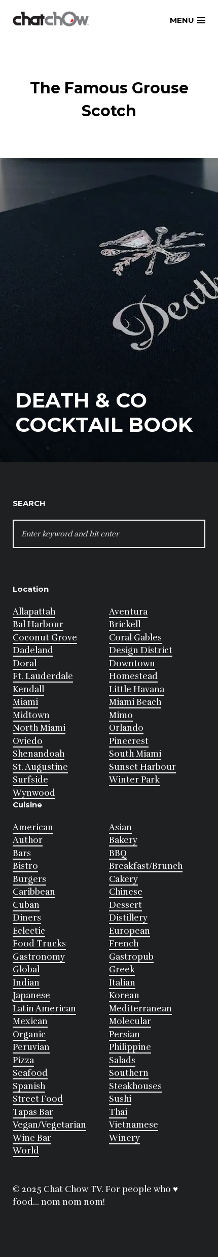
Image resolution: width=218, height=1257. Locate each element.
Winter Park (134, 779)
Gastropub (131, 957)
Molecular (130, 1021)
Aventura (128, 611)
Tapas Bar (33, 1112)
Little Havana (136, 689)
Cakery (123, 879)
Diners (27, 917)
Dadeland (33, 650)
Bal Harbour (38, 624)
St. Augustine (40, 767)
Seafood (30, 1073)
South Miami (135, 754)
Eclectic (29, 931)
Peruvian (31, 1047)
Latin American (44, 1008)
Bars (22, 853)
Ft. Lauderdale (43, 676)
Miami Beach (135, 702)
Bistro (25, 866)
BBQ (118, 853)
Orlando (126, 728)
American (33, 827)
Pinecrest (129, 741)
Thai (118, 1112)
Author (28, 840)
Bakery (123, 840)
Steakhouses (135, 1086)
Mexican (30, 1021)
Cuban (26, 905)
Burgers (29, 879)
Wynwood (34, 793)
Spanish (29, 1086)
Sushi (120, 1099)
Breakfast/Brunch (146, 866)
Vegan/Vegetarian (49, 1124)
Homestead (133, 676)
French (123, 943)
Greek (122, 969)
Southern (129, 1073)
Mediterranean (140, 1008)
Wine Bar (32, 1138)
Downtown (132, 663)
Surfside (30, 779)
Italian (122, 982)
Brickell (124, 624)
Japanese (31, 995)
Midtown (31, 715)
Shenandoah (38, 754)
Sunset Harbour (142, 767)
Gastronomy (39, 957)
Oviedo (28, 741)
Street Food (38, 1099)
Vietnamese (133, 1124)
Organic (29, 1034)
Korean (124, 995)
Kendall (28, 689)
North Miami (39, 728)
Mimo (121, 715)
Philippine (130, 1047)
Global (26, 969)
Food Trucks (39, 943)
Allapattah (34, 611)
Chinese (125, 892)
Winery (124, 1138)
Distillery (128, 917)
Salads (122, 1060)
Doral (25, 663)
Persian (124, 1034)
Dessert (125, 905)
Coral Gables (135, 637)
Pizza (23, 1060)
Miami (25, 702)
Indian (26, 982)
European (129, 931)
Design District (140, 650)
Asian (120, 827)
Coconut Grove (45, 637)
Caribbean (34, 892)
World (26, 1150)
